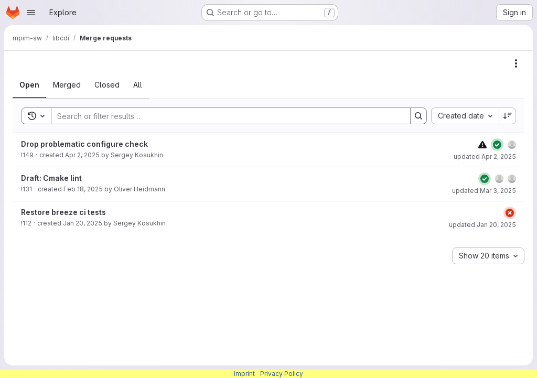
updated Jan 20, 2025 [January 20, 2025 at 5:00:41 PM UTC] (482, 225)
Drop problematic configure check (84, 143)
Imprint (244, 373)
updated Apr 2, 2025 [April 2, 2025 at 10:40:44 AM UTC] (485, 156)
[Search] (225, 116)
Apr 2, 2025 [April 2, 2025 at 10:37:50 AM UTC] (82, 155)
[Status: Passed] (497, 144)
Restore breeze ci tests (63, 212)
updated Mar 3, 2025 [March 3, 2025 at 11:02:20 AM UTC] (484, 191)
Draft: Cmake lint (51, 178)
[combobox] (465, 115)
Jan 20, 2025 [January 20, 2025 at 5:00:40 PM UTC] (82, 223)
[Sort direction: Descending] (507, 115)
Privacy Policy (281, 373)
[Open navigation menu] (31, 12)
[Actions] (516, 63)
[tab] (29, 85)
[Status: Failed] (509, 213)
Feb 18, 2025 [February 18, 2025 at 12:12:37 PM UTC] (83, 189)
